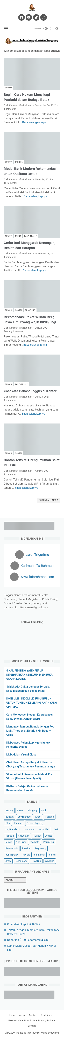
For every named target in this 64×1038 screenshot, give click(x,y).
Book (43, 810)
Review (26, 854)
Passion (26, 848)
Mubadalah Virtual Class (21, 754)
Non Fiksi (21, 842)
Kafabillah (44, 829)
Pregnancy (40, 848)
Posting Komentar (13, 331)
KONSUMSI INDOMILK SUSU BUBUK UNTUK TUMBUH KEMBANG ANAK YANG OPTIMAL (31, 702)
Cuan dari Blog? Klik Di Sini (23, 924)
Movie (8, 842)
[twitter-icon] (35, 17)
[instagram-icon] (43, 17)
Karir (56, 829)
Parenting (48, 842)
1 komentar (10, 109)
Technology (21, 861)
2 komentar (10, 400)
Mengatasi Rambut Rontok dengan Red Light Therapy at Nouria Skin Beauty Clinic (30, 730)
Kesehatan (23, 835)
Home (12, 1015)
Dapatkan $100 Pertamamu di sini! (28, 940)
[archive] (15, 879)
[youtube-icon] (28, 17)
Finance (18, 823)
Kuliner (37, 835)
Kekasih (9, 835)
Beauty (9, 810)
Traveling (30, 310)
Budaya (8, 88)
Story (8, 861)
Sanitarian (39, 854)
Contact (33, 1015)
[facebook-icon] (21, 17)
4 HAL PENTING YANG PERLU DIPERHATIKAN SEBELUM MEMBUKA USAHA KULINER (29, 674)
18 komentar (10, 183)
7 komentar (10, 474)
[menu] (6, 28)
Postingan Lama (48, 500)
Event (18, 236)
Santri (18, 310)
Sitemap (32, 1025)
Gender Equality (35, 823)
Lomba (48, 835)
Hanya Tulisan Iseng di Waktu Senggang (37, 1032)
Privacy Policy (45, 1020)
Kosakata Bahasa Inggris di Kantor (30, 391)
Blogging (32, 810)
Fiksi (7, 823)
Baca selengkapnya (34, 122)
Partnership (30, 236)
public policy (11, 854)
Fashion (19, 162)
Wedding (49, 861)
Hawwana (29, 829)
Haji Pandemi (12, 829)
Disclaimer (46, 1015)
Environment (24, 816)
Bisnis (20, 810)
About (22, 1015)
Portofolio (29, 1020)
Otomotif (34, 842)
